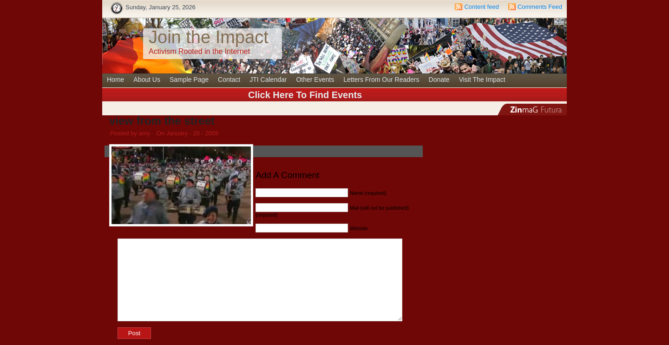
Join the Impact (209, 37)
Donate (439, 79)
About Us (146, 79)
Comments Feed (540, 6)
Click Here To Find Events (305, 95)
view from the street (162, 120)
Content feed (481, 6)
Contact (229, 79)
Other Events (315, 79)
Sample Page (189, 79)
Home (115, 79)
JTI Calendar (268, 79)
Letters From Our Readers (381, 79)
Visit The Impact (482, 79)
